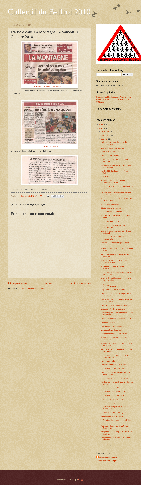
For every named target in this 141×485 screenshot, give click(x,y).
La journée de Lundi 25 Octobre (113, 290)
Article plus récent (17, 283)
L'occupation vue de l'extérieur (112, 368)
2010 (101, 128)
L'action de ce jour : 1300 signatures (115, 413)
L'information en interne (110, 221)
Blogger (81, 479)
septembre (105, 445)
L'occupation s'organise (110, 403)
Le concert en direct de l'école (112, 399)
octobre (104, 139)
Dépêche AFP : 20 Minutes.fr (112, 212)
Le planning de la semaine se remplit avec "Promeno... (115, 285)
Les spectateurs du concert (111, 330)
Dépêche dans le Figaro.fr (111, 208)
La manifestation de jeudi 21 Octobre (115, 365)
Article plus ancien (81, 283)
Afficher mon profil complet (106, 461)
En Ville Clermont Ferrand (111, 177)
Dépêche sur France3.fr (110, 204)
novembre (105, 135)
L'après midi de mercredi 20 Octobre (115, 378)
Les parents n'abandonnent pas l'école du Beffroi (49, 86)
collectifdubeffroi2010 (108, 457)
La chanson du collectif (110, 155)
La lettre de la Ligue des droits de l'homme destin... (114, 143)
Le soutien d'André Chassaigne (113, 309)
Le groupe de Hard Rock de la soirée (115, 326)
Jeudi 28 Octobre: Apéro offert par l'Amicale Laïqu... (114, 261)
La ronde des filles (108, 322)
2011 (101, 124)
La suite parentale (108, 361)
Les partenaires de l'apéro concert (114, 334)
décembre (105, 131)
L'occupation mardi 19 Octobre (113, 392)
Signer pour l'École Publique (112, 416)
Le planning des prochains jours (113, 148)
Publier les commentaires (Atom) (31, 289)
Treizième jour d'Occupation (49, 146)
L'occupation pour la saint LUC (113, 395)
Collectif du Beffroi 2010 (49, 11)
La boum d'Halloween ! (110, 152)
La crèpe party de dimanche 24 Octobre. (116, 305)
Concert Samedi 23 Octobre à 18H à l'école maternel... (115, 356)
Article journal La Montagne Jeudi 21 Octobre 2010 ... (115, 338)
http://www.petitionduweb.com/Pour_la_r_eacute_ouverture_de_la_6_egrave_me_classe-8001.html (114, 99)
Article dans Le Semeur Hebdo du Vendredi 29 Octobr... (114, 182)
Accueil (49, 283)
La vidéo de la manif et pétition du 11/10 (116, 319)
